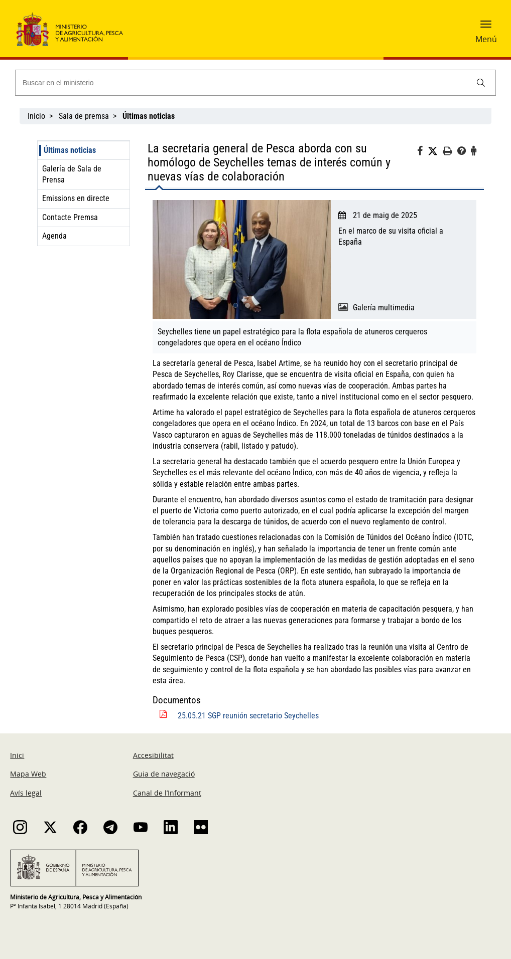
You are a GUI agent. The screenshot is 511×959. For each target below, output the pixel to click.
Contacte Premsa (70, 217)
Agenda (54, 236)
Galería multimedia (384, 307)
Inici (17, 755)
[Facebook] (422, 152)
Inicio (36, 116)
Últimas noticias (70, 150)
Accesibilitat (153, 755)
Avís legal (26, 793)
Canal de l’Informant (167, 793)
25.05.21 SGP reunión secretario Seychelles (248, 715)
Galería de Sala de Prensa (71, 174)
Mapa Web (28, 774)
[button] (486, 27)
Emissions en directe (75, 198)
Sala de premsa (84, 116)
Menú (486, 39)
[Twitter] (435, 151)
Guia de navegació (164, 774)
